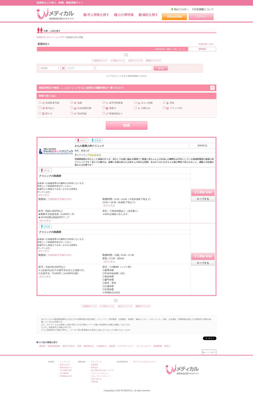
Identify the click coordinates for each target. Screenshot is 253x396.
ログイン (201, 16)
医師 (79, 346)
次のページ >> (135, 60)
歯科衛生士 (89, 346)
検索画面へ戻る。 (207, 44)
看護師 (42, 346)
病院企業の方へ (66, 367)
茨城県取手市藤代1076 (59, 199)
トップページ (65, 362)
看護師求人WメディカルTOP (50, 37)
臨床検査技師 (54, 346)
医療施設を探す (66, 376)
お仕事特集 (126, 15)
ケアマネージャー (126, 346)
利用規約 (94, 365)
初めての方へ (181, 9)
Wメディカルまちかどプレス (144, 362)
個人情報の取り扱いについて (102, 370)
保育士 (167, 346)
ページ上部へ (210, 352)
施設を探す (150, 15)
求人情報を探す (98, 15)
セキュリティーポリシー (100, 376)
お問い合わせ (96, 379)
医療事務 (158, 346)
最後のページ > (153, 60)
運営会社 (94, 367)
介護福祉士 (101, 346)
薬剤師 (112, 346)
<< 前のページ (117, 60)
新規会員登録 (174, 16)
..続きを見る (43, 195)
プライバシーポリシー (100, 373)
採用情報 (94, 382)
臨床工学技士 (69, 346)
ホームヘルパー (144, 346)
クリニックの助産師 (49, 175)
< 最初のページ (100, 60)
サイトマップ (96, 362)
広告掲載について (204, 9)
